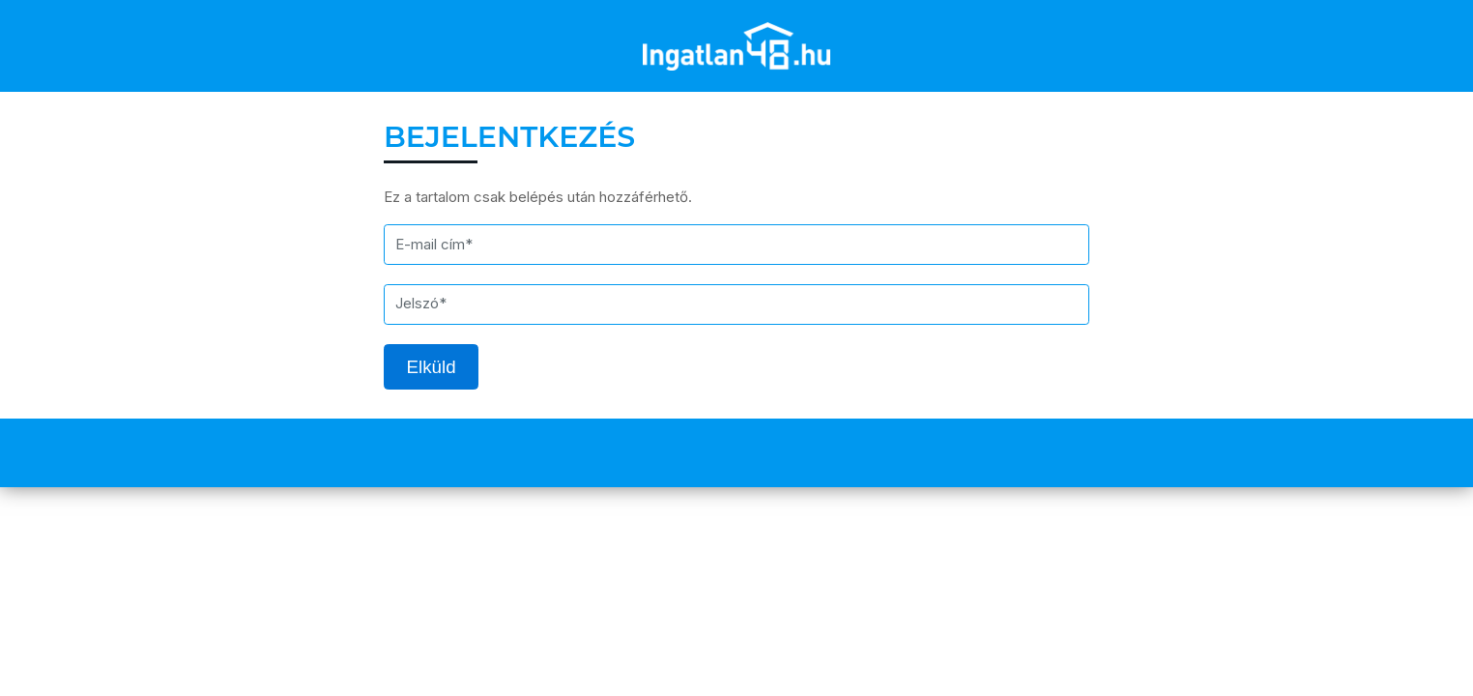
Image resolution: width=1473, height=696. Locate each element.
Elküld (431, 367)
